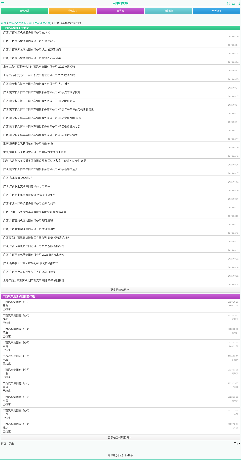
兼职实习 (72, 10)
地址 (119, 455)
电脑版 (112, 455)
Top (236, 443)
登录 (11, 443)
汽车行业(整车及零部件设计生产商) (30, 23)
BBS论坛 (216, 10)
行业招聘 (168, 10)
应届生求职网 (120, 3)
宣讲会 (120, 10)
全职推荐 (24, 10)
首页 (3, 23)
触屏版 (129, 455)
